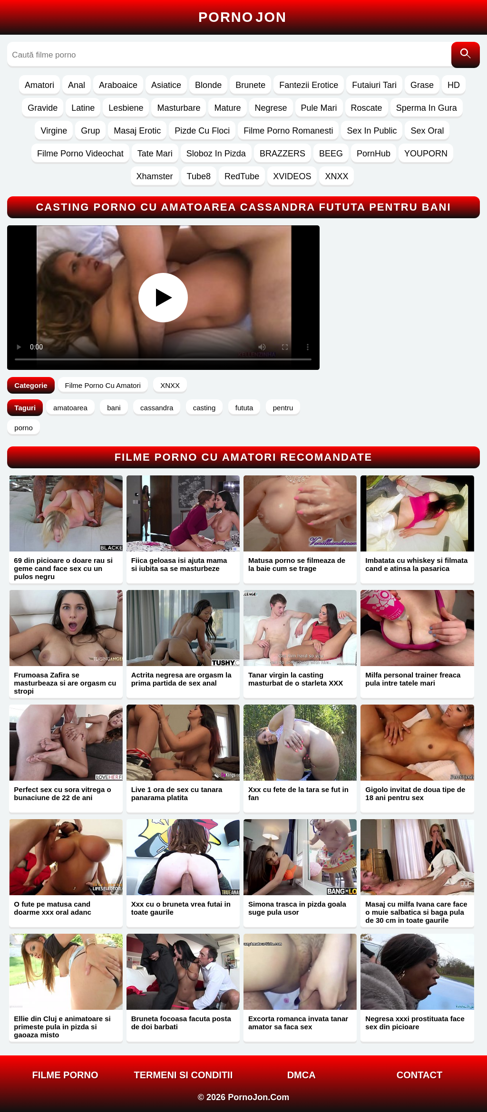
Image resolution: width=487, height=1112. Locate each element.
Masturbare (178, 108)
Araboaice (118, 85)
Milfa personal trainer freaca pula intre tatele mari (412, 679)
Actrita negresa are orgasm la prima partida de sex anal (181, 679)
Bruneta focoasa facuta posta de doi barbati (181, 1023)
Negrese (271, 108)
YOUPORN (426, 153)
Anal (76, 85)
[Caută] (465, 55)
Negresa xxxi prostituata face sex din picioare (414, 1023)
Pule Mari (319, 108)
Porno (242, 17)
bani (113, 408)
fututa (244, 408)
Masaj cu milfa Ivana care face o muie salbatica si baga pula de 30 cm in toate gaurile (416, 912)
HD (454, 85)
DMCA (301, 1075)
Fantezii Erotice (308, 85)
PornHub (373, 153)
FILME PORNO (65, 1075)
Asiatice (166, 85)
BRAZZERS (282, 153)
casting (204, 408)
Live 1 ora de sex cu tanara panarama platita (177, 793)
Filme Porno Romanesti (288, 130)
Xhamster (154, 176)
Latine (83, 108)
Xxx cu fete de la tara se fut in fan (298, 793)
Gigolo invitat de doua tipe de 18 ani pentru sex (415, 793)
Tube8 (199, 176)
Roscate (366, 108)
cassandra (156, 408)
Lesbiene (125, 108)
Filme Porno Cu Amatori (103, 385)
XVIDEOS (292, 176)
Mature (227, 108)
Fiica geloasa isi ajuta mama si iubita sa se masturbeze (179, 564)
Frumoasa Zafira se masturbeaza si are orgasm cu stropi (65, 683)
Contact (419, 1075)
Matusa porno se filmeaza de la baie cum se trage (296, 564)
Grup (90, 130)
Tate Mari (155, 153)
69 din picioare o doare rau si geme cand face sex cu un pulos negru (63, 568)
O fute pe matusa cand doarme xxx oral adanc (52, 908)
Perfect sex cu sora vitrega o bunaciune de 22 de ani (62, 793)
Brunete (250, 85)
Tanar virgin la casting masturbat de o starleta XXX (295, 679)
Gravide (43, 108)
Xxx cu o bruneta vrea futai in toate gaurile (181, 908)
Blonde (208, 85)
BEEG (331, 153)
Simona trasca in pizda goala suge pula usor (297, 908)
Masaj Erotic (137, 130)
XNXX (336, 176)
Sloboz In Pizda (216, 153)
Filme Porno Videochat (80, 153)
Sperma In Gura (426, 108)
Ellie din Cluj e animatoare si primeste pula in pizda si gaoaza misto (62, 1027)
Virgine (53, 130)
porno (23, 428)
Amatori (39, 85)
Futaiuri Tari (374, 85)
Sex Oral (427, 130)
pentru (283, 408)
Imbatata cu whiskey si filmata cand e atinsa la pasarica (416, 564)
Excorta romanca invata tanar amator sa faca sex (298, 1023)
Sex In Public (372, 130)
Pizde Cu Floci (202, 130)
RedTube (241, 176)
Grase (422, 85)
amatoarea (70, 408)
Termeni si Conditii (183, 1075)
